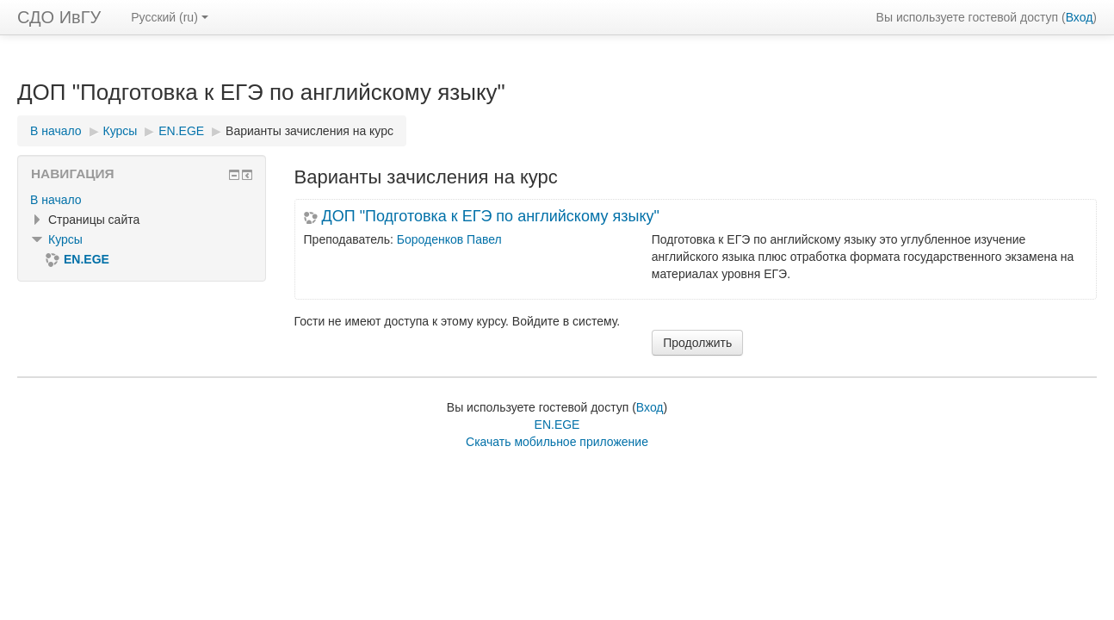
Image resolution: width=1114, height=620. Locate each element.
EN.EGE (557, 424)
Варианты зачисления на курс (309, 131)
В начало (56, 200)
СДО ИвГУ (59, 17)
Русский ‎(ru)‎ (169, 17)
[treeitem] (141, 199)
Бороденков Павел (449, 239)
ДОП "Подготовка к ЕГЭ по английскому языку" (490, 216)
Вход (1079, 17)
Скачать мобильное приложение (557, 442)
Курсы (65, 239)
